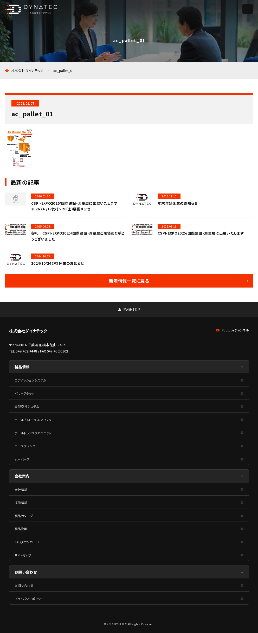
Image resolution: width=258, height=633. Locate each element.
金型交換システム (27, 406)
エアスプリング (25, 446)
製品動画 (21, 529)
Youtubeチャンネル (232, 330)
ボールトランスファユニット (33, 433)
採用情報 (21, 502)
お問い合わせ (24, 585)
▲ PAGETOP (129, 309)
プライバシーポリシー (29, 598)
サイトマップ (23, 555)
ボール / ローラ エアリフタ (33, 419)
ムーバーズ (22, 459)
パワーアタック (24, 393)
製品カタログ (24, 516)
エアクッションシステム (30, 380)
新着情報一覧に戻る (129, 280)
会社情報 (21, 489)
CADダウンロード (27, 542)
